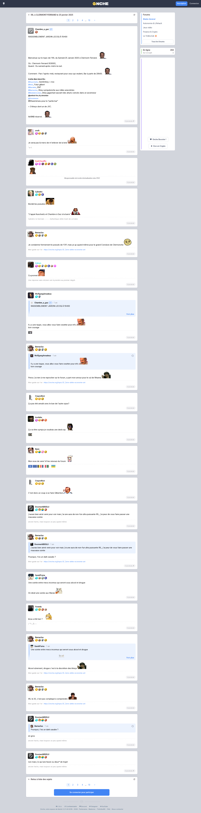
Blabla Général (149, 19)
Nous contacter (117, 809)
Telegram (93, 806)
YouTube (104, 806)
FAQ (108, 809)
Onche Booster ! (158, 139)
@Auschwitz (33, 82)
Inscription (181, 3)
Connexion (194, 3)
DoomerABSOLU (41, 544)
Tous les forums (158, 42)
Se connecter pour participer (82, 792)
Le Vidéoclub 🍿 (150, 36)
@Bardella (32, 87)
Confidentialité (70, 806)
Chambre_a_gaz (41, 303)
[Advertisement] (158, 97)
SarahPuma (39, 646)
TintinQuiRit (101, 809)
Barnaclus (38, 726)
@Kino (30, 85)
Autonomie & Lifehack (152, 23)
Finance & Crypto (150, 32)
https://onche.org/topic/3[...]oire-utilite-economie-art (64, 250)
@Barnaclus (32, 90)
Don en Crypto (158, 146)
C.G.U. (59, 806)
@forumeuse (33, 98)
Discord (83, 806)
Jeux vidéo (147, 27)
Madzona (92, 809)
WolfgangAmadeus (42, 356)
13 (89, 20)
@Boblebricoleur (34, 93)
